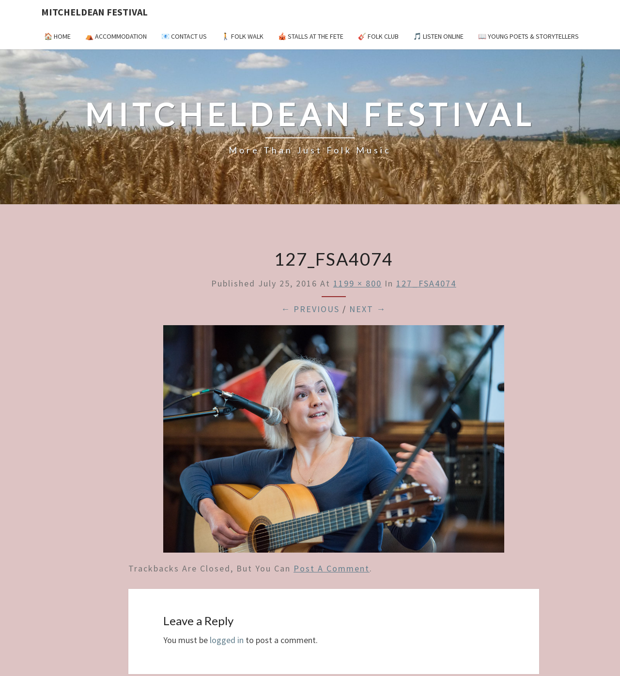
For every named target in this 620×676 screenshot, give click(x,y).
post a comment (332, 568)
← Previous (310, 309)
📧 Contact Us (184, 36)
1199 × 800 (357, 283)
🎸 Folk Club (378, 36)
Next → (367, 309)
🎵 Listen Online (438, 36)
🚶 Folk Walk (242, 36)
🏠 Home (57, 36)
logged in (227, 640)
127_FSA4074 (426, 283)
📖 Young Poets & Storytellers (528, 36)
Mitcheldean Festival (94, 12)
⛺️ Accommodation (116, 36)
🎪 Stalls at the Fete (310, 36)
